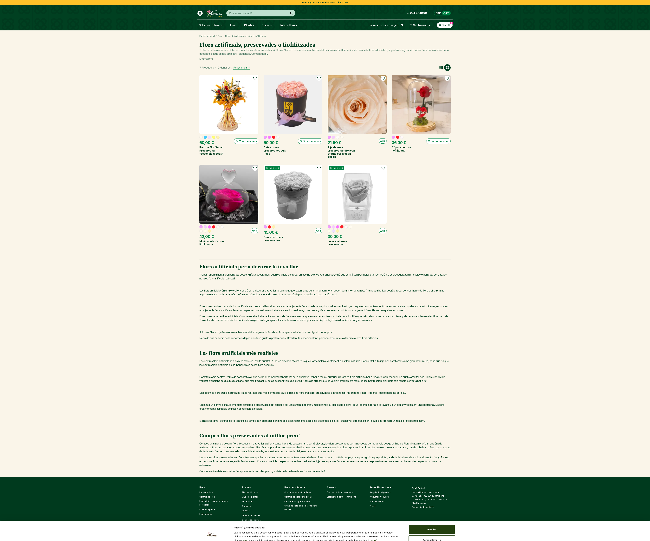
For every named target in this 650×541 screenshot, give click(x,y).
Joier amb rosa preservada (337, 243)
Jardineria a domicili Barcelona (341, 497)
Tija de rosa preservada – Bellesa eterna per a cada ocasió (341, 152)
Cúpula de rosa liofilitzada (401, 149)
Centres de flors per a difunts (298, 497)
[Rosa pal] (333, 137)
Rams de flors (206, 492)
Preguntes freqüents (379, 497)
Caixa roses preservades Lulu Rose (275, 150)
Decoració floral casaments (340, 492)
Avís (382, 140)
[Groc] (213, 137)
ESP (438, 13)
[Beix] (201, 137)
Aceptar (431, 511)
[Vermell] (273, 137)
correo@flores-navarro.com (425, 492)
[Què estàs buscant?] (291, 13)
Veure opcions (246, 141)
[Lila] (209, 137)
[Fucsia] (269, 137)
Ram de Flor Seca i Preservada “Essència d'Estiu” (211, 150)
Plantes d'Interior (250, 492)
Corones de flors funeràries (297, 492)
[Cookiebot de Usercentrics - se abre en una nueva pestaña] (212, 534)
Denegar (432, 532)
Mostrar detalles (243, 531)
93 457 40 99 (418, 488)
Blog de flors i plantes (380, 492)
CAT (446, 13)
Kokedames (248, 501)
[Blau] (205, 137)
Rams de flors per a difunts (297, 501)
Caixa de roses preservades (273, 239)
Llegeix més (206, 58)
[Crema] (205, 231)
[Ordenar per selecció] (241, 68)
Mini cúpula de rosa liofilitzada (212, 243)
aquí (245, 522)
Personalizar (432, 521)
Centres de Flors (207, 497)
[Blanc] (278, 137)
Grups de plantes (250, 497)
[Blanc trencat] (337, 137)
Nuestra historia (377, 501)
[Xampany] (218, 137)
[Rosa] (265, 137)
